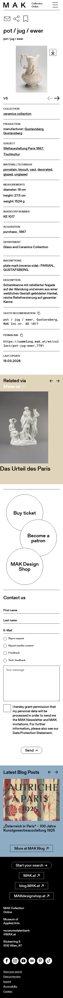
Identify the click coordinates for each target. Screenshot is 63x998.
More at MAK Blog (31, 848)
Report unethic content (20, 645)
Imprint (7, 981)
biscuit (23, 169)
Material (11, 386)
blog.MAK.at (31, 885)
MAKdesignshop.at (31, 896)
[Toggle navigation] (55, 5)
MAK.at (31, 875)
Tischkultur (11, 154)
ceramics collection (17, 114)
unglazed (20, 174)
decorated (44, 169)
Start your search (31, 865)
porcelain (10, 169)
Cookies (7, 991)
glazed (8, 174)
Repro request (16, 638)
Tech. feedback (16, 660)
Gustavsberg (34, 129)
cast (33, 169)
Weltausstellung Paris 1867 (23, 148)
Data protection (11, 976)
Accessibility (10, 986)
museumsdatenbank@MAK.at (16, 932)
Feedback (14, 652)
